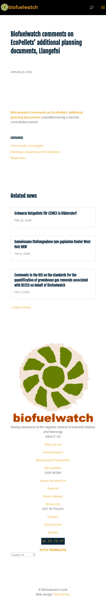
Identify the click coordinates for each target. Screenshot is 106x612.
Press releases (53, 496)
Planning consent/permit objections (35, 152)
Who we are (52, 444)
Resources (53, 504)
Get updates (52, 468)
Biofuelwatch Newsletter (53, 460)
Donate (53, 532)
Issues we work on (53, 481)
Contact (52, 517)
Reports (52, 488)
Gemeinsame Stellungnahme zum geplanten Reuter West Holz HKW (52, 244)
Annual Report (53, 452)
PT (62, 541)
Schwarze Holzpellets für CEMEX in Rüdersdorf (45, 213)
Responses (18, 158)
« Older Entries (21, 307)
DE (44, 541)
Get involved (53, 524)
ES (50, 541)
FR (56, 541)
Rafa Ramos (61, 594)
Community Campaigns (27, 146)
